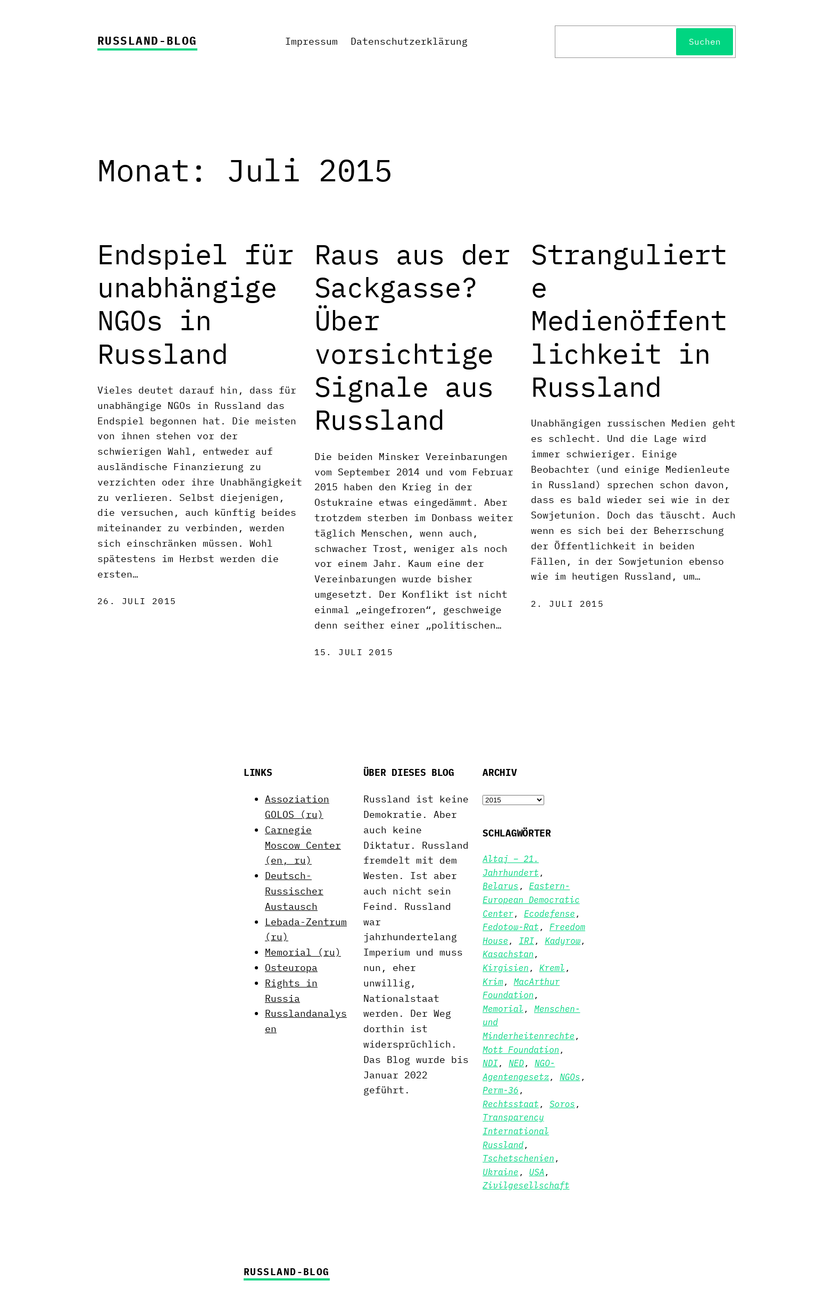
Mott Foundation (520, 1049)
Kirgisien (505, 967)
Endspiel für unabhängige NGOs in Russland (195, 304)
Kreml (552, 967)
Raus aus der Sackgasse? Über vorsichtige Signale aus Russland (412, 337)
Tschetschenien (518, 1158)
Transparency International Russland (515, 1131)
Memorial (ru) (303, 952)
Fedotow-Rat (510, 927)
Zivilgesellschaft (525, 1185)
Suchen (705, 41)
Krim (492, 981)
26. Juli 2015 (137, 601)
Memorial (502, 1008)
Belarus (500, 886)
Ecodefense (549, 913)
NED (516, 1063)
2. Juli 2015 (567, 603)
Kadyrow (562, 940)
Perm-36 (500, 1090)
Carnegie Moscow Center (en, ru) (303, 845)
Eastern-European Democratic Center (530, 899)
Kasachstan (508, 954)
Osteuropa (291, 967)
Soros (562, 1104)
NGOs (570, 1076)
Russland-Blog (147, 40)
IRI (526, 940)
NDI (490, 1063)
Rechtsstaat (510, 1104)
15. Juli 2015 (354, 652)
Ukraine (500, 1172)
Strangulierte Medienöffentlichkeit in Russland (629, 321)
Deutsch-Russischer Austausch (294, 890)
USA (537, 1172)
